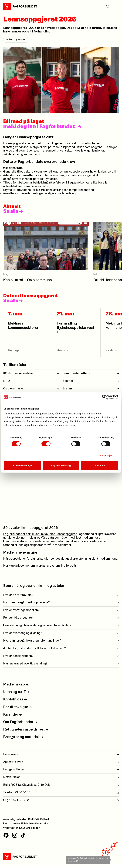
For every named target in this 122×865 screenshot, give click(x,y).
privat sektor (65, 150)
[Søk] (108, 6)
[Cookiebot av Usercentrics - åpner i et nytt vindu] (104, 397)
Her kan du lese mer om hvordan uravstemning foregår (39, 565)
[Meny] (115, 6)
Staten (67, 388)
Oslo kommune (13, 388)
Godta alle (99, 465)
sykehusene (11, 154)
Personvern (61, 754)
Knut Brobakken (29, 827)
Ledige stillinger (61, 769)
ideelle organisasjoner (89, 150)
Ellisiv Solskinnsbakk (34, 823)
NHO (6, 380)
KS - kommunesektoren (18, 373)
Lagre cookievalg (61, 465)
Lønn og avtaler (16, 39)
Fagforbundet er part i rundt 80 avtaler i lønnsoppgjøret (40, 534)
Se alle (13, 211)
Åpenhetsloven (61, 762)
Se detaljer (106, 455)
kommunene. (32, 154)
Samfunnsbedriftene (76, 373)
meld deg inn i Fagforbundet (39, 126)
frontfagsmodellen (15, 147)
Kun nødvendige (22, 465)
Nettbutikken (61, 777)
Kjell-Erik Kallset (38, 819)
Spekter (68, 380)
